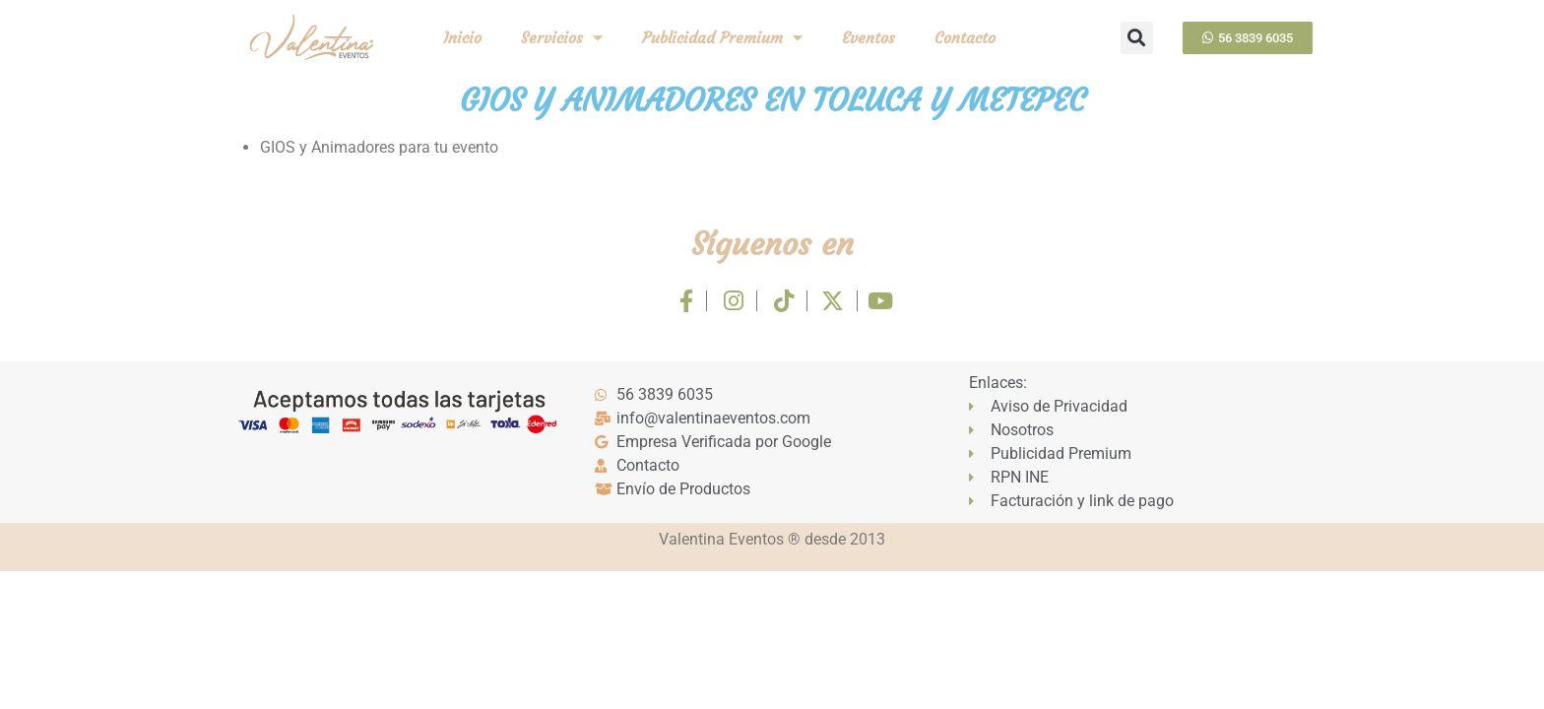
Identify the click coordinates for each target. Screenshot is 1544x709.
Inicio (462, 37)
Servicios (562, 37)
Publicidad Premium (722, 37)
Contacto (965, 37)
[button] (1137, 38)
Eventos (868, 37)
